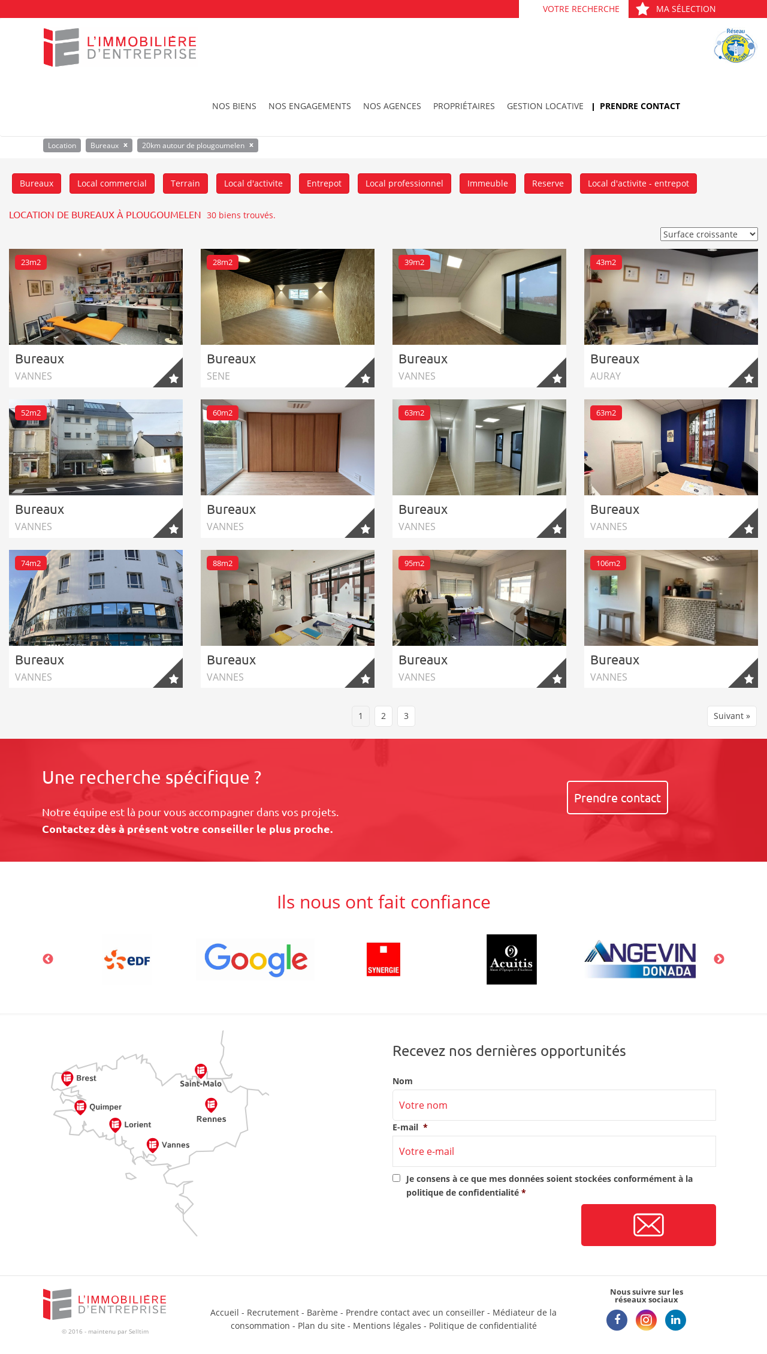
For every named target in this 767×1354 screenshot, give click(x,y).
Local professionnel (404, 183)
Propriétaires (464, 106)
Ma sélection (675, 8)
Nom (402, 1081)
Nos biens (234, 106)
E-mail (410, 1127)
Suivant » (732, 715)
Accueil (224, 1312)
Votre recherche (581, 8)
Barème (322, 1312)
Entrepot (324, 183)
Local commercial (112, 183)
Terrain (185, 183)
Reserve (548, 183)
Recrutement (273, 1312)
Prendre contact (640, 106)
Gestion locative (545, 106)
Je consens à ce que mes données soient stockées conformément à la (549, 1185)
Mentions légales (387, 1325)
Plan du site (321, 1325)
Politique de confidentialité (483, 1325)
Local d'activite (253, 183)
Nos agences (392, 106)
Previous (48, 959)
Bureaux (36, 183)
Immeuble (487, 183)
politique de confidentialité (462, 1192)
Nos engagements (309, 106)
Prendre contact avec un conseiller (415, 1312)
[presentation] (483, 1225)
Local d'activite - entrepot (638, 183)
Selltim (139, 1331)
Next (719, 959)
